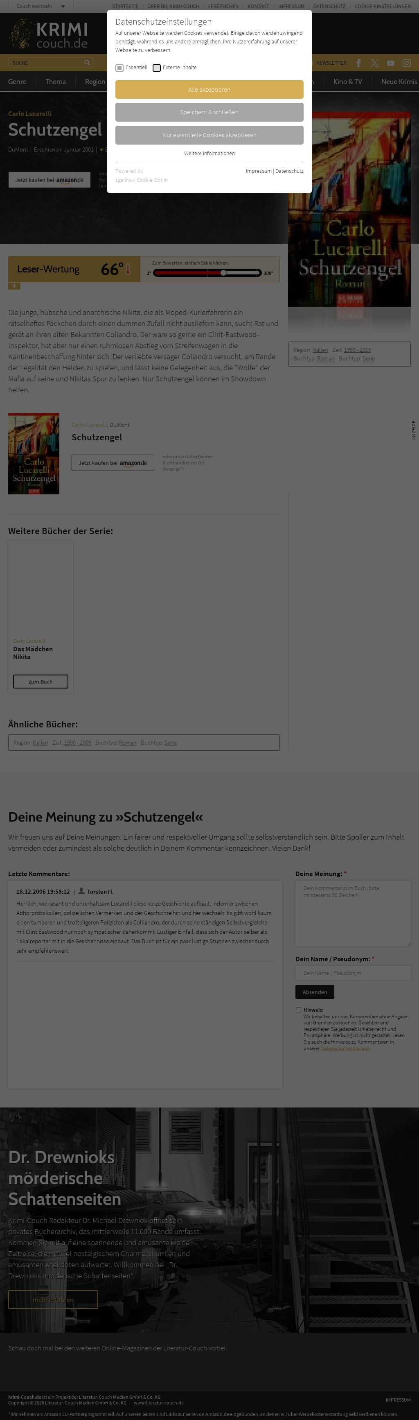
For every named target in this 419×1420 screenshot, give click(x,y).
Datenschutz (289, 170)
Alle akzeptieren (209, 89)
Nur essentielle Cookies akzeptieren (209, 135)
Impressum (259, 170)
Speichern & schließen (209, 112)
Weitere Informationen (209, 153)
